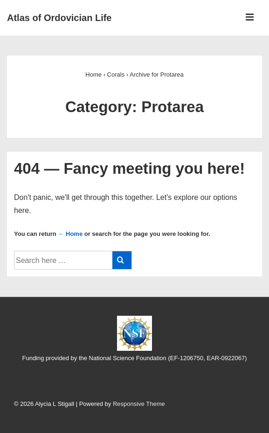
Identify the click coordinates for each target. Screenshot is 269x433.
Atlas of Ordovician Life (59, 18)
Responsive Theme (139, 403)
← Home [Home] (70, 233)
